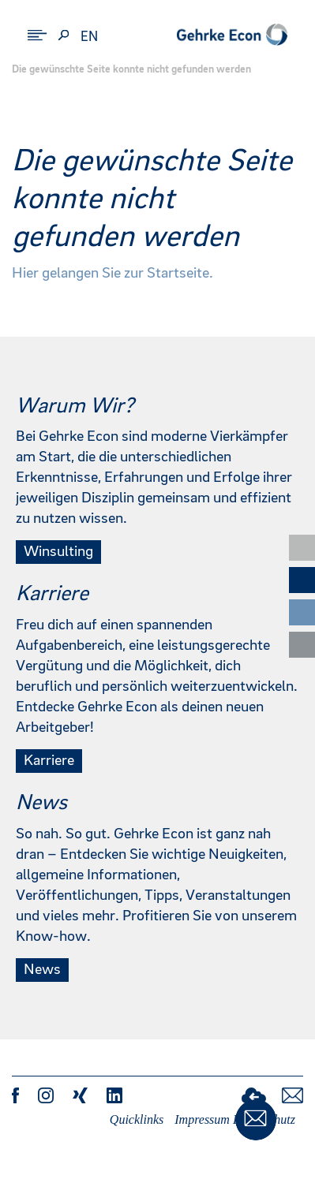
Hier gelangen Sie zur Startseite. (112, 274)
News (42, 970)
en (89, 37)
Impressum (202, 1119)
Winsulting (58, 552)
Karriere (49, 761)
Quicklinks (136, 1119)
